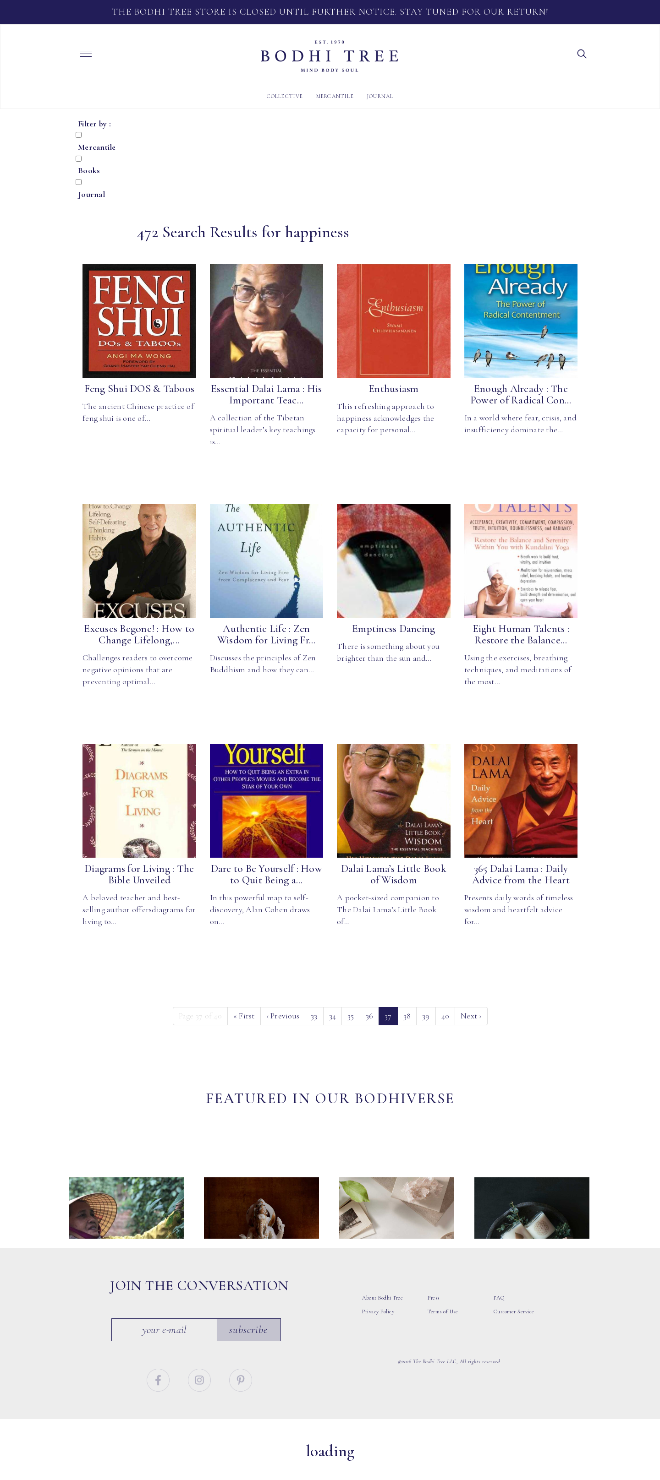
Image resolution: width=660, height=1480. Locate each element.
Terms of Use (443, 1331)
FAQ (499, 1317)
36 (370, 1016)
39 (426, 1016)
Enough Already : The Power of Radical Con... (521, 394)
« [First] (244, 1016)
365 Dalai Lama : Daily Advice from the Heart (521, 874)
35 (350, 1016)
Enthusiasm (393, 388)
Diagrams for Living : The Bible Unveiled (139, 874)
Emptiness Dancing (393, 628)
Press (434, 1317)
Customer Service (514, 1331)
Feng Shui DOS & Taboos (139, 388)
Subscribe (251, 1348)
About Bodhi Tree (382, 1317)
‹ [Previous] (283, 1016)
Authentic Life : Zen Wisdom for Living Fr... (266, 634)
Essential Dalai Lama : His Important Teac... (266, 394)
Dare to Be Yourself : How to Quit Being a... (266, 874)
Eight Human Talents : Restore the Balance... (521, 634)
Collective (285, 96)
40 (445, 1016)
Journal (380, 96)
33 (314, 1016)
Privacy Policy (378, 1331)
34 (332, 1016)
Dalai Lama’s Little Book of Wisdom (393, 874)
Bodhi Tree (329, 56)
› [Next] (471, 1016)
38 (407, 1016)
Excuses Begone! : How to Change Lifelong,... (139, 634)
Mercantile (335, 96)
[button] (582, 53)
